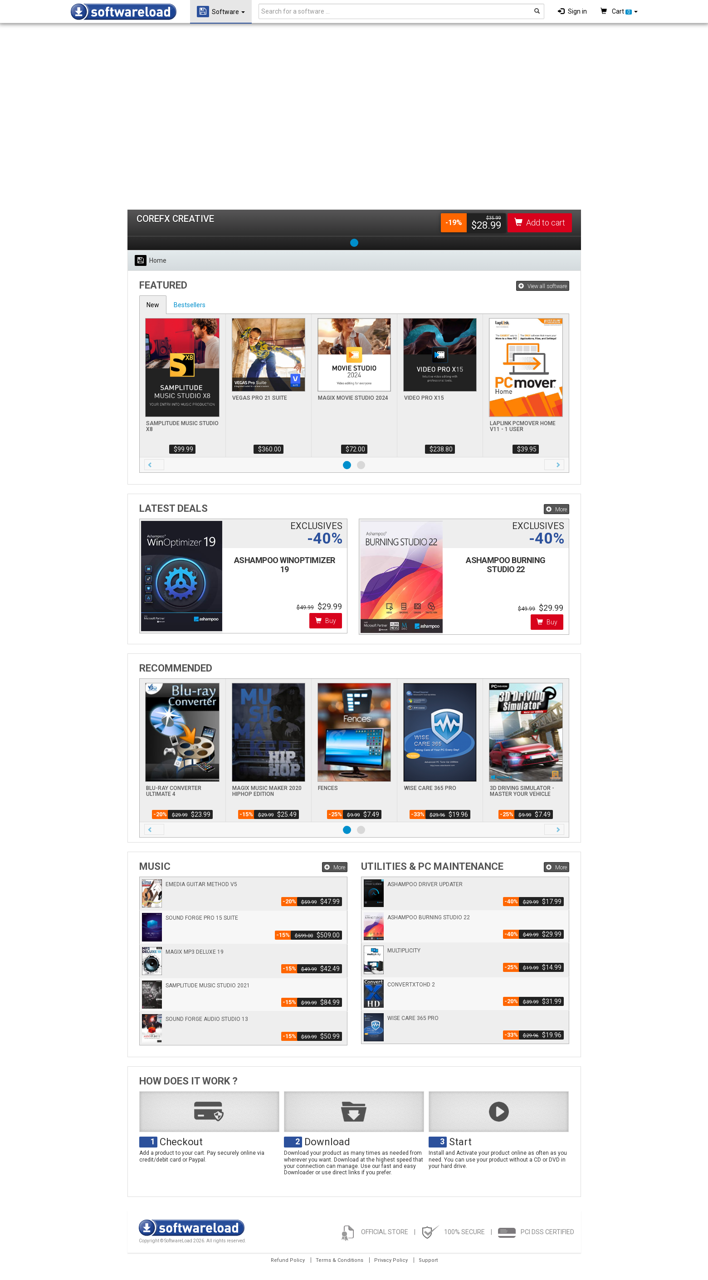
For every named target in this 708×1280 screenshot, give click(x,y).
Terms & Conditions (339, 1260)
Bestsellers (189, 305)
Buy (325, 620)
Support (428, 1260)
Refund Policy (288, 1260)
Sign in (572, 11)
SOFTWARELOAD (123, 12)
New (152, 305)
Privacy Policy (391, 1260)
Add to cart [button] (539, 222)
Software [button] (221, 11)
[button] (154, 464)
